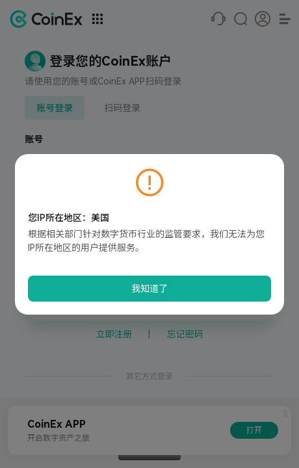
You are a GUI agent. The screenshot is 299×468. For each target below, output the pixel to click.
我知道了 (149, 288)
